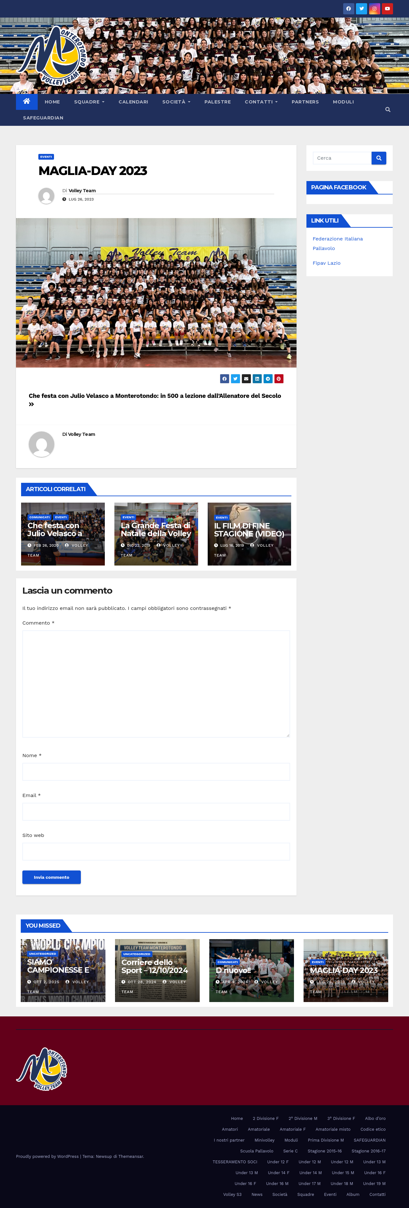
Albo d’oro (375, 1118)
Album (352, 1194)
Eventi (46, 156)
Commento (38, 623)
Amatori (230, 1129)
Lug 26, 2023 (330, 982)
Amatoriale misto (333, 1129)
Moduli (343, 102)
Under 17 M (309, 1183)
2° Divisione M (303, 1118)
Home (52, 102)
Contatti (261, 102)
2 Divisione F (266, 1118)
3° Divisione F (341, 1118)
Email (31, 795)
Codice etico (373, 1129)
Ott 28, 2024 (142, 982)
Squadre (89, 102)
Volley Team (82, 191)
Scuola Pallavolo (257, 1151)
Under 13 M (374, 1161)
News (256, 1194)
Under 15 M (343, 1172)
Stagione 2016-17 (369, 1151)
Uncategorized (42, 953)
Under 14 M (310, 1172)
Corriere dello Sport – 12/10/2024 (154, 966)
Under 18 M (342, 1183)
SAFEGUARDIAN (43, 118)
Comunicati (39, 517)
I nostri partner (229, 1140)
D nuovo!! (233, 970)
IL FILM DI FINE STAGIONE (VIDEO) (249, 529)
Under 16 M (277, 1183)
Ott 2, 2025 (46, 982)
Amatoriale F (293, 1129)
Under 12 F (278, 1161)
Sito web (33, 835)
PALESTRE (217, 102)
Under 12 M (309, 1161)
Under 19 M (374, 1183)
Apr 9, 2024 (235, 982)
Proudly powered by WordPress (48, 1156)
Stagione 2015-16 (325, 1151)
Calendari (133, 102)
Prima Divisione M (326, 1140)
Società (176, 102)
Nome (32, 755)
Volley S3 (232, 1194)
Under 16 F (375, 1172)
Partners (305, 102)
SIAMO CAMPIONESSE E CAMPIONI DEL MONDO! (58, 974)
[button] (387, 110)
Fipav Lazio (327, 263)
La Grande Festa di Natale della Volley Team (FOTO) (156, 533)
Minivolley (264, 1140)
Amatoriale (259, 1129)
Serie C (290, 1151)
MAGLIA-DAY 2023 (92, 170)
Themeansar (131, 1156)
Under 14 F (278, 1172)
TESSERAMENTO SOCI (235, 1161)
